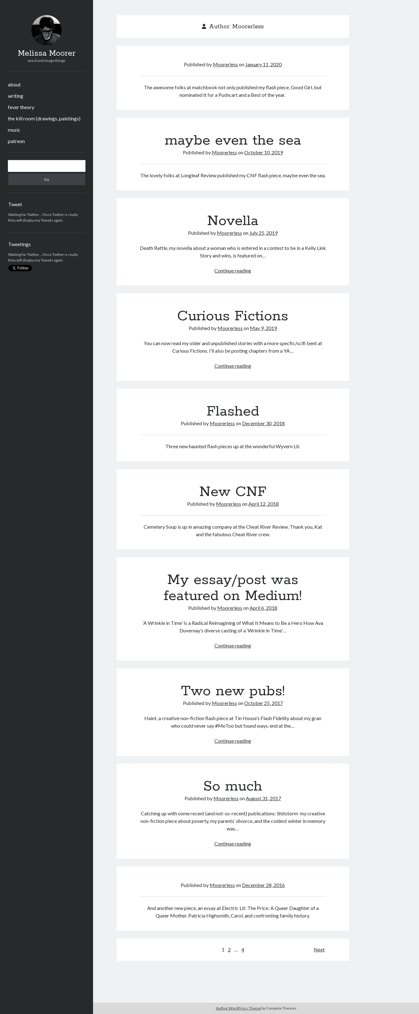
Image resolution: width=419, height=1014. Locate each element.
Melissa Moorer (46, 53)
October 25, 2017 (263, 703)
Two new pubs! (233, 691)
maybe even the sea (233, 140)
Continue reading (232, 270)
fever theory (21, 107)
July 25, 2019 (263, 233)
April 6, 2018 (263, 608)
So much (232, 786)
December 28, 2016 (263, 885)
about (14, 84)
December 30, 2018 (263, 423)
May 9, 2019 (263, 328)
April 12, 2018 (263, 504)
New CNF (233, 492)
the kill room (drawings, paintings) (44, 118)
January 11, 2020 (263, 64)
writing (15, 96)
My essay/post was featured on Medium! (233, 588)
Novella (232, 221)
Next (319, 949)
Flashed (233, 411)
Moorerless (225, 64)
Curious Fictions (232, 316)
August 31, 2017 (263, 798)
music (14, 130)
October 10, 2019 (263, 152)
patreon (16, 141)
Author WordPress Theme (238, 1008)
